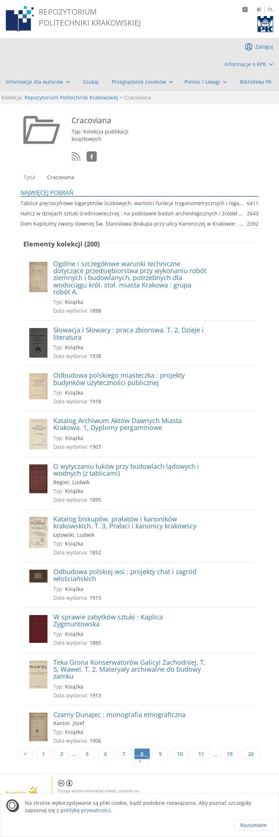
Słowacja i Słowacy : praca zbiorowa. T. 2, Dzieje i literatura (128, 334)
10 (180, 753)
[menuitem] (249, 64)
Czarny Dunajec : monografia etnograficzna (119, 714)
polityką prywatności (86, 810)
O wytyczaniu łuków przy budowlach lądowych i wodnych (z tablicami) (126, 470)
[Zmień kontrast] (259, 9)
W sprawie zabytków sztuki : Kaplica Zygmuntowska (108, 621)
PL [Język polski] (270, 9)
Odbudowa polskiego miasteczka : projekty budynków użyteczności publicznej (119, 379)
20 (251, 753)
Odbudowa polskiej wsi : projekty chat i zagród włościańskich (124, 575)
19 (230, 753)
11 (201, 753)
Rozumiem (253, 825)
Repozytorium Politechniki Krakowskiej (71, 97)
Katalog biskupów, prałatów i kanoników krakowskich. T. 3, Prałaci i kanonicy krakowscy (124, 523)
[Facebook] (245, 9)
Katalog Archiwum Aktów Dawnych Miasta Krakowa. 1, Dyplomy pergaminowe (117, 424)
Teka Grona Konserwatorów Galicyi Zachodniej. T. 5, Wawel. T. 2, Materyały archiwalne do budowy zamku (129, 669)
